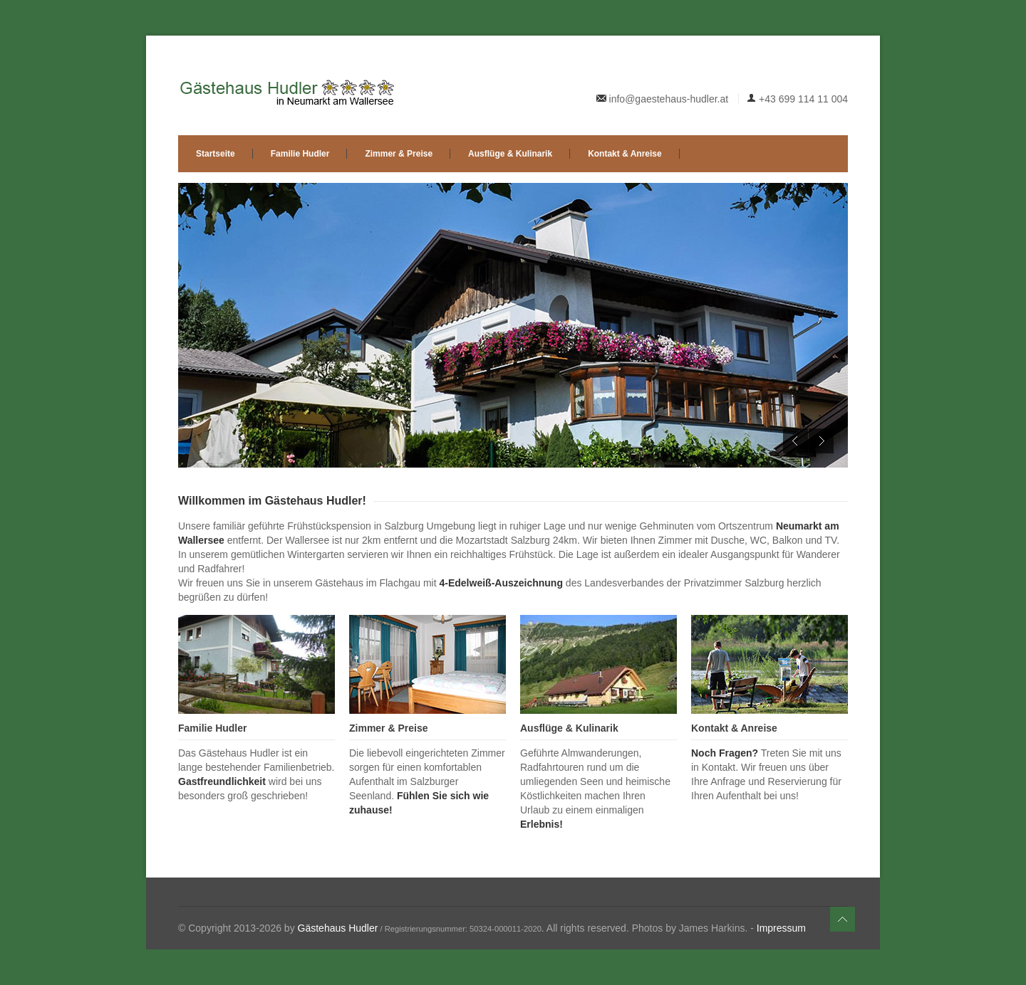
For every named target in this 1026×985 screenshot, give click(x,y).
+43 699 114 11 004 (803, 99)
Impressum (781, 928)
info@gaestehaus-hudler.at (669, 99)
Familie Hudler (300, 154)
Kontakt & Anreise (625, 154)
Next (821, 440)
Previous (795, 440)
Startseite (215, 154)
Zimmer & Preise (398, 154)
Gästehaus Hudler (338, 928)
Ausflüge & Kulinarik (510, 154)
